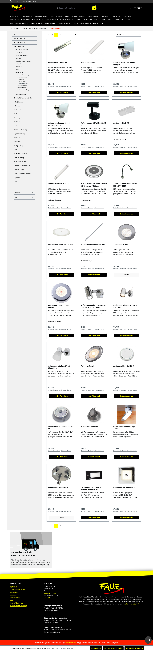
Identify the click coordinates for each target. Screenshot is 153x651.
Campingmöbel (19, 118)
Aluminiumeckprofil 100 (57, 62)
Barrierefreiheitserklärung (18, 606)
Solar (17, 69)
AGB (11, 600)
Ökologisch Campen (20, 162)
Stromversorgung (21, 94)
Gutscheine (17, 138)
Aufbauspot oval (87, 366)
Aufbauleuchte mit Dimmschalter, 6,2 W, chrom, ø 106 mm (94, 185)
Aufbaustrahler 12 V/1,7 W (123, 366)
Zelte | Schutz (18, 102)
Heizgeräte (19, 64)
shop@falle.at (31, 2)
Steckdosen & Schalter (22, 50)
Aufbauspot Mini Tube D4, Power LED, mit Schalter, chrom (93, 306)
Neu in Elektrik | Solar (22, 55)
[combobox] (77, 8)
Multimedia (17, 122)
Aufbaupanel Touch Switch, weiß (60, 244)
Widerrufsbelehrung (16, 603)
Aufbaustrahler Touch (89, 427)
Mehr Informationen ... (68, 648)
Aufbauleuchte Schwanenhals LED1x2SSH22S (125, 185)
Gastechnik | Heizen (20, 154)
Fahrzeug (17, 106)
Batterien (18, 58)
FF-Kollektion (18, 110)
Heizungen (19, 52)
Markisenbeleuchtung (23, 90)
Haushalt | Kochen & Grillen (23, 98)
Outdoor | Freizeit (19, 42)
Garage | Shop (18, 146)
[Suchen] (94, 8)
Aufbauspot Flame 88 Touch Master (59, 306)
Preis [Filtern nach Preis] (24, 198)
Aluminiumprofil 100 (89, 62)
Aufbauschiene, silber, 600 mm (93, 244)
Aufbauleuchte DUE (121, 123)
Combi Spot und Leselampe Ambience (124, 428)
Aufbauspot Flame (120, 244)
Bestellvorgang (15, 598)
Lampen (21, 79)
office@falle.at (49, 598)
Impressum (13, 587)
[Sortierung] (128, 35)
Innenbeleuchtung (22, 77)
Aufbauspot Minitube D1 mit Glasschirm (59, 367)
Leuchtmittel (22, 81)
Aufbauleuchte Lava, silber (58, 184)
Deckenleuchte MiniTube (58, 487)
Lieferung (13, 595)
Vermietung (17, 142)
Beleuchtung (19, 72)
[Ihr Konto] (130, 8)
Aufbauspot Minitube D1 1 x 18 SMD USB (125, 306)
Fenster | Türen (19, 170)
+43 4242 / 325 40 (50, 593)
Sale (15, 182)
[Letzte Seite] (76, 35)
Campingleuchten (22, 92)
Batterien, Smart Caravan (23, 61)
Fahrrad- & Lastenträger (22, 166)
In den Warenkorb (61, 92)
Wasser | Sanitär (19, 38)
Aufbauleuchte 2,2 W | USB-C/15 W (93, 124)
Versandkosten (70, 643)
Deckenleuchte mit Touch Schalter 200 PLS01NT (91, 488)
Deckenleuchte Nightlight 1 (124, 487)
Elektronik (18, 67)
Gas (15, 34)
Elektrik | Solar (19, 46)
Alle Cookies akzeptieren (134, 648)
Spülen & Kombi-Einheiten (22, 174)
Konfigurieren (96, 648)
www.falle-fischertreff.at (130, 604)
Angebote (17, 178)
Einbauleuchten (23, 83)
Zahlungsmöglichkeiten (18, 589)
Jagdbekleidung (19, 134)
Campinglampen (21, 87)
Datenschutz (14, 592)
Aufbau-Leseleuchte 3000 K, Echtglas (124, 63)
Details (126, 275)
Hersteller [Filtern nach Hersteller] (24, 192)
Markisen (17, 114)
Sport (15, 126)
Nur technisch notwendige (113, 648)
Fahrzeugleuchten (22, 85)
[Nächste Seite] (72, 35)
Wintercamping (19, 158)
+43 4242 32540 (19, 2)
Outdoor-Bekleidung (20, 130)
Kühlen (16, 150)
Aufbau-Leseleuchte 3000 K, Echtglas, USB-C (59, 124)
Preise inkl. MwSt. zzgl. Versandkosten (59, 86)
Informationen (15, 583)
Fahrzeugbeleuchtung (23, 75)
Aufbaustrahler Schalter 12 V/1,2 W (61, 428)
